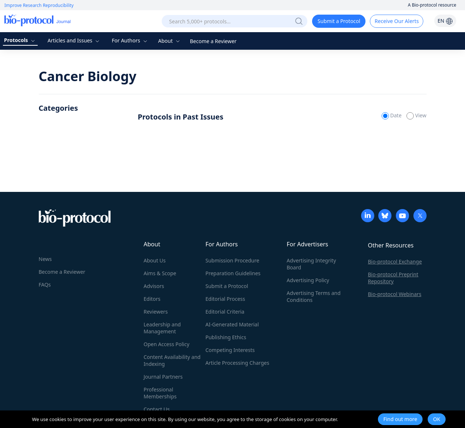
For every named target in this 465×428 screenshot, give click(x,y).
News (45, 258)
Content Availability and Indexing (172, 360)
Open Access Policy (167, 344)
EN (445, 20)
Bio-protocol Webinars (394, 294)
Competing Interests (230, 349)
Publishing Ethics (226, 337)
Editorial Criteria (225, 311)
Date (392, 115)
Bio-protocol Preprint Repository (393, 278)
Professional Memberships (160, 393)
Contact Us (157, 409)
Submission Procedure (232, 260)
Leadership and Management (162, 328)
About (169, 40)
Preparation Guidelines (233, 273)
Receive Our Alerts (397, 21)
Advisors (154, 286)
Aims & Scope (160, 273)
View (416, 115)
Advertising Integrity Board (311, 264)
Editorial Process (225, 298)
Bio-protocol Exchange (395, 261)
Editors (152, 298)
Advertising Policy (308, 280)
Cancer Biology (87, 76)
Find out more (400, 419)
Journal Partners (163, 376)
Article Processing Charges (237, 362)
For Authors (130, 40)
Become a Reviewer (213, 41)
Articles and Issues (74, 40)
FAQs (45, 284)
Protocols (20, 40)
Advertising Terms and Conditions (314, 296)
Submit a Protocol (339, 21)
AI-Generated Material (232, 324)
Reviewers (156, 311)
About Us (155, 260)
